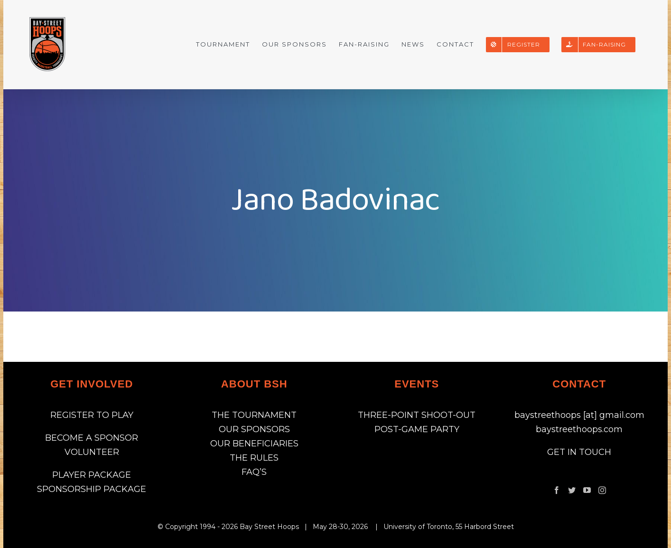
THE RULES (254, 458)
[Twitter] (572, 490)
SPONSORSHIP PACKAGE (91, 489)
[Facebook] (556, 490)
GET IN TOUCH (579, 452)
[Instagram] (602, 490)
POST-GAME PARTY (416, 429)
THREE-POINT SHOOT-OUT (416, 415)
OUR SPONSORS (254, 429)
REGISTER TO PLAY (91, 415)
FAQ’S (254, 472)
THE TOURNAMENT (254, 415)
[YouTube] (587, 490)
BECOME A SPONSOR (91, 438)
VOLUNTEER (92, 452)
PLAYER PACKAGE (91, 475)
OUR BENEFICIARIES (254, 443)
